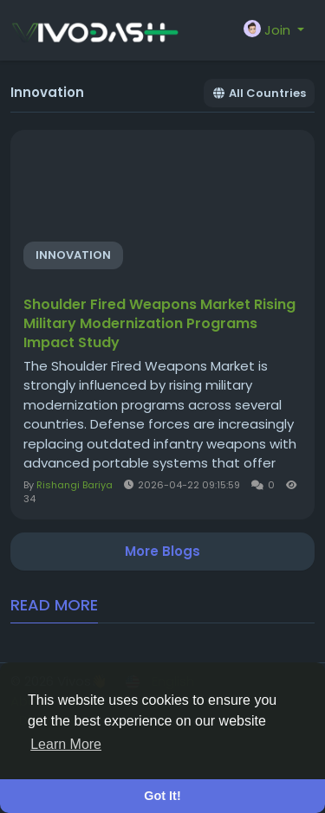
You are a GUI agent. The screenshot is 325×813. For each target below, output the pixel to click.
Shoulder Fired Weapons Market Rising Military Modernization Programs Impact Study (159, 323)
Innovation (73, 255)
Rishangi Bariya (74, 485)
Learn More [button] (65, 744)
